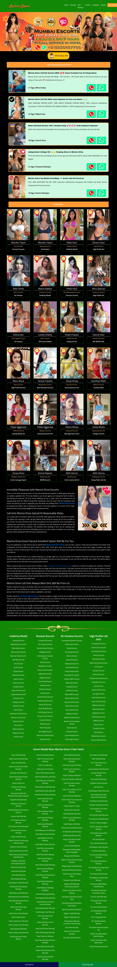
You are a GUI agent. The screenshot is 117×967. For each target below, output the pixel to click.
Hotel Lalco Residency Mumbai (45, 806)
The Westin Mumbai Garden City (98, 928)
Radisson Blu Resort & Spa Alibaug (72, 891)
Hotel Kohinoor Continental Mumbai (45, 781)
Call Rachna (29, 964)
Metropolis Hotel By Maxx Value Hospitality (72, 850)
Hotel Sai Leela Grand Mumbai (45, 917)
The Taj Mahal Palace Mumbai (98, 922)
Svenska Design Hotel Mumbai (98, 774)
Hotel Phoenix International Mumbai (45, 876)
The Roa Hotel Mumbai (99, 896)
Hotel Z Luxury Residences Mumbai (72, 818)
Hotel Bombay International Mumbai (18, 902)
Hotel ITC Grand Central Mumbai (45, 760)
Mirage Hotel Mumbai (71, 856)
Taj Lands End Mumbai (98, 779)
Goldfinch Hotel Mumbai (18, 847)
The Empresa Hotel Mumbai (98, 819)
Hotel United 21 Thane (72, 806)
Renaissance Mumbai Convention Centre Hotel (71, 922)
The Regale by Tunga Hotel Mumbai (98, 879)
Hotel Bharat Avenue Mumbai (18, 896)
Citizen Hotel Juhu (18, 783)
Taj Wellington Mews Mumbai (98, 791)
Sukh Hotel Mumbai (99, 759)
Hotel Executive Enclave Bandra (18, 937)
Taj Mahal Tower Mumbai (98, 783)
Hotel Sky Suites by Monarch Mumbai (45, 941)
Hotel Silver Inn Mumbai (45, 936)
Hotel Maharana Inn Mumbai (45, 830)
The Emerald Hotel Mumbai (98, 815)
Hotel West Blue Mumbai (72, 813)
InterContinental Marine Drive (72, 827)
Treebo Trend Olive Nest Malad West (98, 941)
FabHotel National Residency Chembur (18, 811)
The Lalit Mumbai (99, 839)
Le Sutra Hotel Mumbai (72, 845)
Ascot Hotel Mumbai (18, 755)
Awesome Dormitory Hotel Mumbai (18, 767)
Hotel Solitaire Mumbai (72, 755)
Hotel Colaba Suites (18, 917)
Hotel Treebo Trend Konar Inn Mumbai (72, 801)
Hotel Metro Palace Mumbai (45, 844)
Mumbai (73, 5)
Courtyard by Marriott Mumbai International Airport (18, 794)
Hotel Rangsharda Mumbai (45, 894)
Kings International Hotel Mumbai (71, 840)
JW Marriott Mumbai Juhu (72, 835)
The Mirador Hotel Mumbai (98, 847)
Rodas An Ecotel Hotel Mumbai (72, 932)
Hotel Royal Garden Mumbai (45, 908)
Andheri (88, 5)
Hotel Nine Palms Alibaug (45, 854)
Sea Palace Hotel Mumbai (98, 755)
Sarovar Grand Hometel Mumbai (45, 958)
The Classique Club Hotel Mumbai (98, 810)
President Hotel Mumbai (71, 880)
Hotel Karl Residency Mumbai (45, 776)
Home (66, 5)
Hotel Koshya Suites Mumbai (45, 791)
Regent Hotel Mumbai (72, 917)
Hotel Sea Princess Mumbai (45, 928)
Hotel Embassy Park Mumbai (18, 932)
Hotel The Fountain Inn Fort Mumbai (71, 790)
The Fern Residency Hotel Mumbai (98, 828)
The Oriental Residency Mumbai (99, 862)
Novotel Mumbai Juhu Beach (72, 870)
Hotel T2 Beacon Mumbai (72, 775)
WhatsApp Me (58, 56)
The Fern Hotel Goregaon (98, 822)
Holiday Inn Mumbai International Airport (18, 862)
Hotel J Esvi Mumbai (45, 765)
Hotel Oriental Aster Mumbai (45, 865)
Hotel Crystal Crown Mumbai (18, 925)
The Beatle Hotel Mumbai (98, 801)
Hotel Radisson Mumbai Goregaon (45, 889)
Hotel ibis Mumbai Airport (45, 755)
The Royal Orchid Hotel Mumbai (99, 902)
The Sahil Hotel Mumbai (98, 907)
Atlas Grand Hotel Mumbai (18, 759)
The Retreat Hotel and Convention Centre (98, 891)
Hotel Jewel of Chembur (45, 769)
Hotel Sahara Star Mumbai (45, 912)
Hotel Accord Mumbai (18, 867)
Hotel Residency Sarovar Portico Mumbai (45, 903)
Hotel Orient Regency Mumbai (45, 859)
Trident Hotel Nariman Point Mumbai (45, 951)
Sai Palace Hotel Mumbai (71, 937)
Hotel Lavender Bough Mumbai (45, 818)
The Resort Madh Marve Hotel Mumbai (98, 885)
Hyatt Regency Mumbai (72, 824)
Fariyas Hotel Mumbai (18, 816)
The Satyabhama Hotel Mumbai (99, 912)
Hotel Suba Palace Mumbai (71, 765)
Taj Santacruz (98, 787)
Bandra (103, 5)
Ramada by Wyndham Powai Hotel (72, 898)
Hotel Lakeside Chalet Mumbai (45, 799)
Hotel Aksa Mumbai (18, 875)
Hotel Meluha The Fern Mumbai (45, 839)
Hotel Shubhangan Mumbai (45, 932)
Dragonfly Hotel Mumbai (18, 799)
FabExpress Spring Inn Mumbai (18, 804)
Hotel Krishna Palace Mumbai (45, 794)
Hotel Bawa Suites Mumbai (18, 893)
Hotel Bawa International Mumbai (18, 887)
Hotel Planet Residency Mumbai (45, 882)
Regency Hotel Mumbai (72, 913)
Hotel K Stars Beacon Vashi (45, 773)
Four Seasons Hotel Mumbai (18, 826)
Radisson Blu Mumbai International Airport (71, 885)
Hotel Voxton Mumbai (71, 810)
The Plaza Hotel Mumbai (98, 874)
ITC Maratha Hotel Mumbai (71, 831)
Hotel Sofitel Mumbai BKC (45, 946)
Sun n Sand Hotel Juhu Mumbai (98, 764)
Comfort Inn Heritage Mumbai (18, 788)
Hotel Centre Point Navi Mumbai (18, 908)
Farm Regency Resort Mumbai (18, 821)
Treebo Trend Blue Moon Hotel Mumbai (98, 935)
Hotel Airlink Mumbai (18, 871)
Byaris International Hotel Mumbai (18, 778)
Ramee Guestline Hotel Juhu (72, 909)
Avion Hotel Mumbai (18, 762)
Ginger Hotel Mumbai (18, 836)
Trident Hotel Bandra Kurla (98, 946)
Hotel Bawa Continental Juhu (18, 882)
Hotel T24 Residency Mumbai (72, 779)
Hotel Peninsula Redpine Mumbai (45, 869)
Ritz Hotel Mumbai (71, 927)
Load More (58, 204)
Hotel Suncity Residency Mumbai (71, 770)
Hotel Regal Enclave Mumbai (45, 898)
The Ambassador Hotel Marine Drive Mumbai (99, 795)
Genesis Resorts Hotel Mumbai (18, 831)
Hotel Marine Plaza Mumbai (45, 834)
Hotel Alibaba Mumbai (18, 879)
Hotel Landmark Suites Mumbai (45, 812)
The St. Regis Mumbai (98, 917)
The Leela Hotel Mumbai (98, 843)
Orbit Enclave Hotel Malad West (72, 875)
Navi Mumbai (80, 6)
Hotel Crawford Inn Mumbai (18, 921)
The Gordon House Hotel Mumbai (98, 834)
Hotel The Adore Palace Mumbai (72, 784)
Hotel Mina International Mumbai (45, 849)
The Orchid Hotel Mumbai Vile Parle (98, 856)
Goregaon (95, 5)
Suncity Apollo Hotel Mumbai (98, 769)
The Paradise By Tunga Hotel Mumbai (99, 868)
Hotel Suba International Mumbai (71, 760)
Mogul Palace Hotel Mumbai (72, 866)
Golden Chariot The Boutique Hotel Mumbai (18, 841)
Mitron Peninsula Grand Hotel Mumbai (72, 861)
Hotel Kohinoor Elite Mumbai (45, 787)
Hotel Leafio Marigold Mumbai (45, 825)
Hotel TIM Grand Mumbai (72, 796)
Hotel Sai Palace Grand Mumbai (45, 923)
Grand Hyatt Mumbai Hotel (18, 850)
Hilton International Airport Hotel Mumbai (18, 855)
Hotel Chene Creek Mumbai (18, 913)
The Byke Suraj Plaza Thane (98, 805)
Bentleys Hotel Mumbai (18, 773)
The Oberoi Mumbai (99, 851)
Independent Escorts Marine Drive (60, 566)
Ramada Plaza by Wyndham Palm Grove (72, 904)
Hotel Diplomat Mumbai (18, 928)
